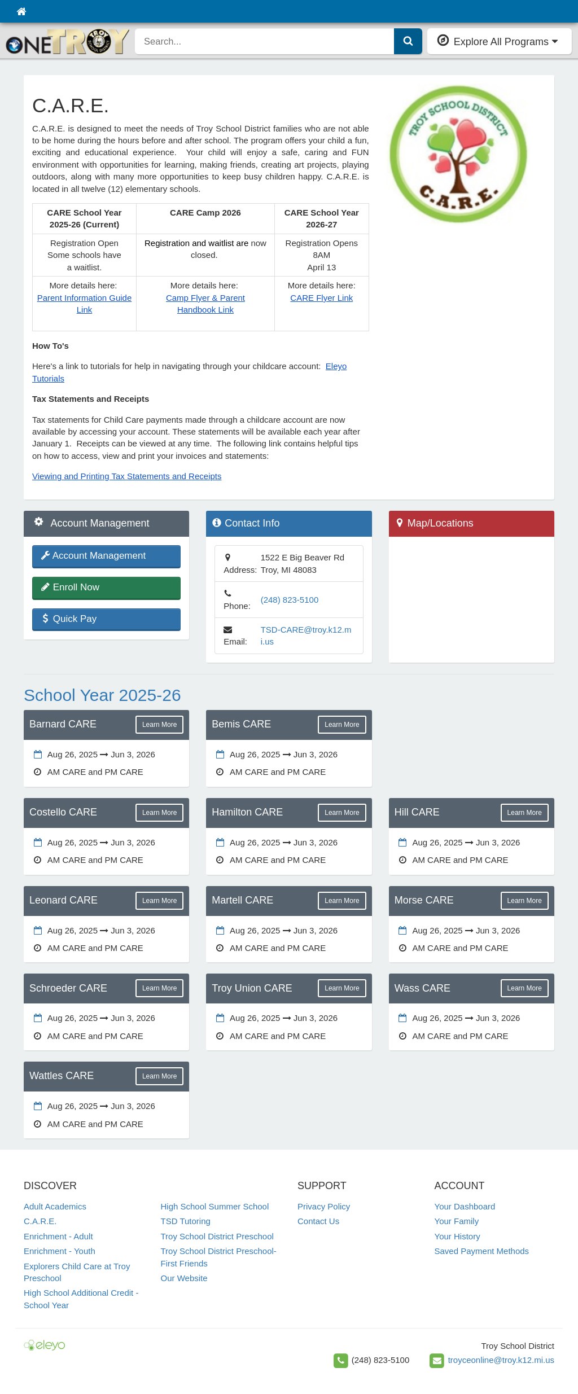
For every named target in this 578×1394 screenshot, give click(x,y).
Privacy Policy (323, 1206)
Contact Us (318, 1221)
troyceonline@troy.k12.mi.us (501, 1360)
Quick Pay (69, 618)
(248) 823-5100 (290, 599)
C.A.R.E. (40, 1221)
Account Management (93, 555)
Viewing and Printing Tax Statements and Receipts (126, 476)
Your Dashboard (465, 1206)
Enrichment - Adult (58, 1236)
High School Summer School (215, 1206)
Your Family (457, 1221)
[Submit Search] (408, 41)
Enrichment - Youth (59, 1251)
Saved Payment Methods (482, 1251)
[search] (265, 41)
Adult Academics (55, 1206)
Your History (457, 1236)
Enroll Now (70, 587)
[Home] (21, 11)
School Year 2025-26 (102, 695)
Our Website (184, 1278)
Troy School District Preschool (217, 1236)
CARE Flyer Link (321, 298)
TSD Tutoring (186, 1221)
